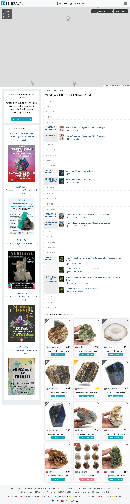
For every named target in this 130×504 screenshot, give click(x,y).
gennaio (63, 90)
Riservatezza (41, 488)
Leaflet (106, 85)
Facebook (39, 492)
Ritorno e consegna (65, 488)
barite (50, 471)
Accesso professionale (83, 488)
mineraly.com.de (45, 496)
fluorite (80, 430)
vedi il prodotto (58, 355)
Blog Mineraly (26, 492)
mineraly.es (75, 496)
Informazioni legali (28, 488)
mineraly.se (117, 496)
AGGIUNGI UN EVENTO (22, 119)
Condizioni (15, 488)
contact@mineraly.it (82, 492)
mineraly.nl (89, 496)
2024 (56, 90)
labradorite (110, 388)
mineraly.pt (103, 496)
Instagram (51, 492)
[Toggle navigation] (125, 3)
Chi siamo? (52, 488)
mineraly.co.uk (27, 496)
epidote (80, 347)
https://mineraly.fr (102, 492)
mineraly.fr (12, 496)
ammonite (52, 347)
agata (108, 347)
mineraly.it (61, 496)
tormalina (52, 388)
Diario (49, 90)
